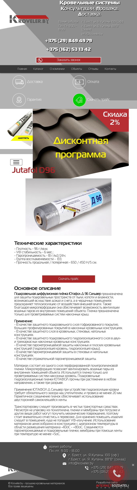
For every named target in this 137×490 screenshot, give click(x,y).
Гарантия (34, 99)
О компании (57, 69)
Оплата (93, 81)
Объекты (76, 69)
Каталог (38, 69)
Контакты (110, 69)
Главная (22, 69)
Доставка (35, 81)
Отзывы (93, 69)
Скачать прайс (98, 99)
